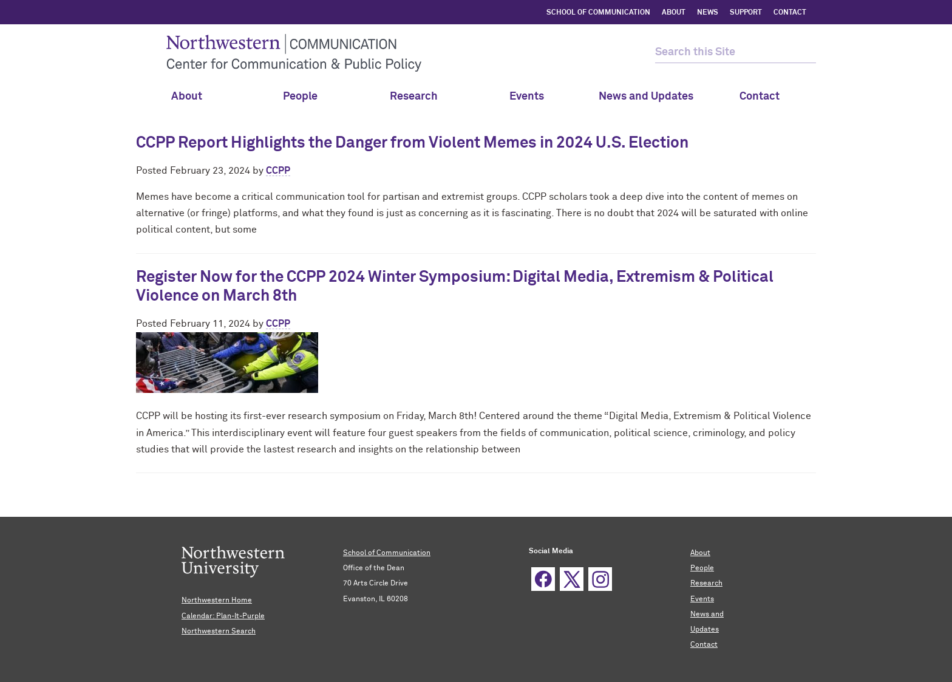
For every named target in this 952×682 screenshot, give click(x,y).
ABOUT (673, 12)
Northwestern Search (219, 631)
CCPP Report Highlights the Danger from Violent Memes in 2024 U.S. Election (412, 143)
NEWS (707, 12)
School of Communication (386, 553)
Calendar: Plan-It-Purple (223, 616)
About (192, 96)
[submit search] (805, 52)
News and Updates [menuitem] (646, 96)
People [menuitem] (306, 96)
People (702, 568)
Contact (704, 645)
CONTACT (789, 12)
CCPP (278, 171)
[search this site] (725, 52)
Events (532, 96)
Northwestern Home (217, 600)
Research (419, 96)
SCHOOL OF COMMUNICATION (598, 12)
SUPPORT (746, 12)
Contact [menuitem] (759, 96)
